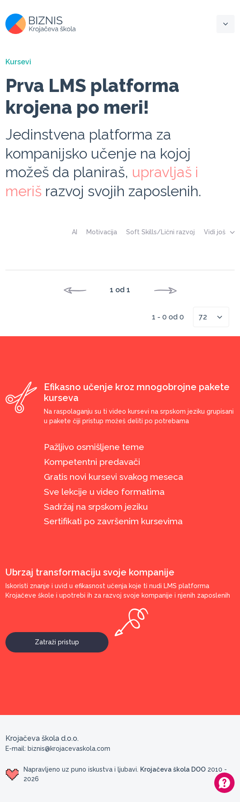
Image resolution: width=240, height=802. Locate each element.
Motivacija (101, 232)
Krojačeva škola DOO (173, 769)
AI (74, 232)
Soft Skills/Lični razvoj (160, 232)
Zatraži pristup (71, 639)
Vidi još (219, 232)
